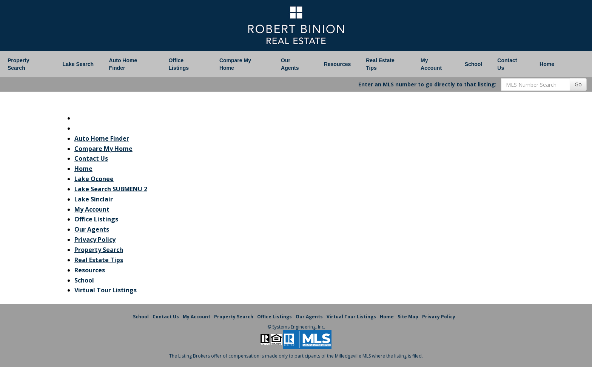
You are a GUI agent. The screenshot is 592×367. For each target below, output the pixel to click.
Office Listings (178, 64)
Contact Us (507, 64)
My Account (431, 64)
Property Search (18, 64)
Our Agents (290, 64)
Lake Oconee (94, 179)
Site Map (408, 316)
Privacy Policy (95, 239)
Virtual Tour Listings (105, 290)
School (474, 64)
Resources (337, 64)
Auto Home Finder (123, 64)
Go (578, 84)
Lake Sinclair (93, 199)
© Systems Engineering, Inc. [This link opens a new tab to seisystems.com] (296, 327)
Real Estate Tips (380, 64)
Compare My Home (235, 64)
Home (547, 64)
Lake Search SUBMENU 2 (110, 189)
